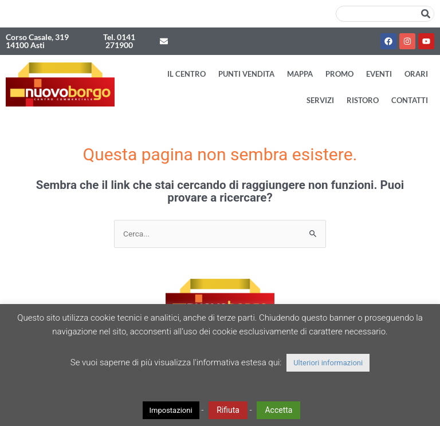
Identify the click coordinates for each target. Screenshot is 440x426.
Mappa (300, 73)
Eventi (379, 73)
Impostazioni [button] (171, 410)
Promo (339, 73)
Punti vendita (246, 73)
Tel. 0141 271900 (119, 41)
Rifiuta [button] (228, 410)
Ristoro (363, 100)
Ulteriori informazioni (328, 362)
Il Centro (186, 73)
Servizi (320, 100)
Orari (416, 73)
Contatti (409, 100)
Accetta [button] (278, 410)
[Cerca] (426, 13)
